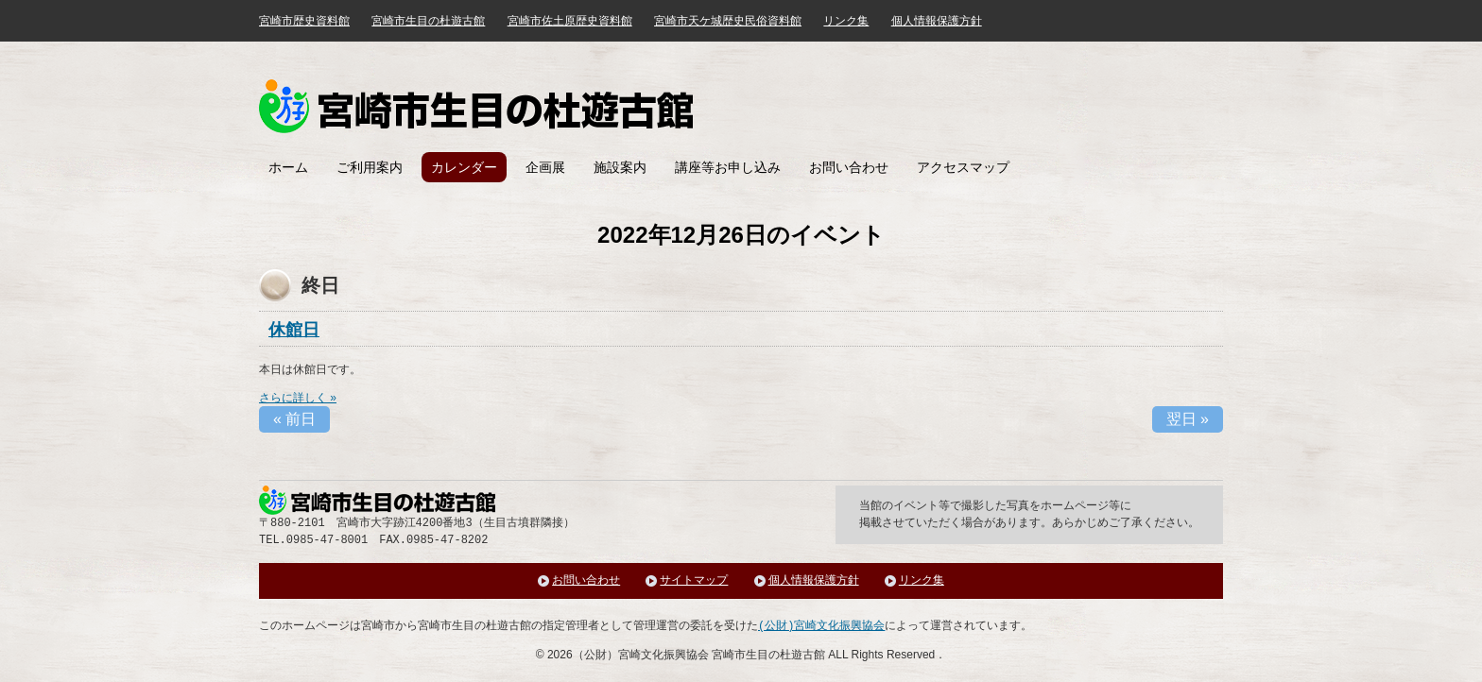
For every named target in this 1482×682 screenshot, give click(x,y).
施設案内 (620, 167)
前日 (294, 419)
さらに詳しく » (297, 397)
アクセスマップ (963, 167)
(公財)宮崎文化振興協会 (821, 626)
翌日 (1187, 419)
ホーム (288, 167)
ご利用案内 (369, 167)
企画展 (545, 167)
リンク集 (846, 20)
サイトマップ (694, 580)
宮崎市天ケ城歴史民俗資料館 (727, 20)
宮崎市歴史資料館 (304, 20)
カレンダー (464, 167)
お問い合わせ (848, 167)
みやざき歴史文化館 (476, 106)
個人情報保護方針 (936, 20)
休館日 (293, 329)
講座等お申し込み (728, 167)
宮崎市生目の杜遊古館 (428, 20)
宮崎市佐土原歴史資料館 (570, 20)
